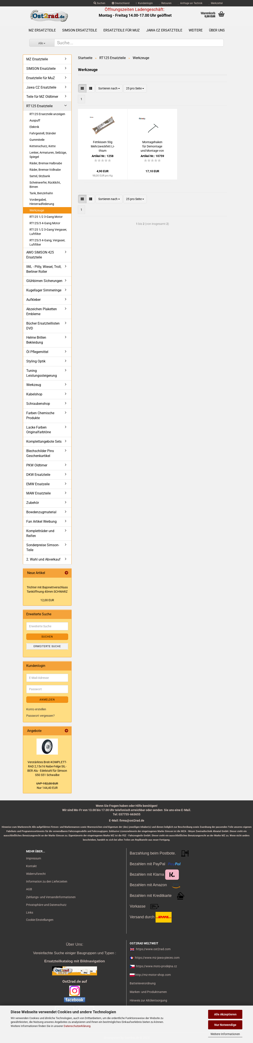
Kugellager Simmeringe (43, 290)
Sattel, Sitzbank (39, 176)
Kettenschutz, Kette (42, 146)
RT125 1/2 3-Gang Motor (46, 216)
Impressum (33, 858)
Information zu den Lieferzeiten (46, 881)
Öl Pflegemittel (37, 352)
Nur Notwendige (225, 1025)
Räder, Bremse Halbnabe (45, 163)
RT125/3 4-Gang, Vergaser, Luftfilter (47, 242)
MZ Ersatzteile (42, 30)
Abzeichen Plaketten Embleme (41, 311)
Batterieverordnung (143, 983)
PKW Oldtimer (36, 465)
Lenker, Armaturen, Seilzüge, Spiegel (48, 155)
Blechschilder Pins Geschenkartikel (40, 453)
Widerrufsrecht (36, 873)
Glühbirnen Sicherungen (44, 281)
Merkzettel (216, 3)
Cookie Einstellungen (39, 919)
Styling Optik (36, 361)
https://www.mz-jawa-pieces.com (157, 957)
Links (29, 912)
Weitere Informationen (225, 1034)
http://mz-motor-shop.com (153, 974)
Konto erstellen (36, 709)
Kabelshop (34, 394)
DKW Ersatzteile (38, 475)
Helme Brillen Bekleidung (36, 339)
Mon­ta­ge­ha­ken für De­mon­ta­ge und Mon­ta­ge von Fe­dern (152, 146)
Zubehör (32, 503)
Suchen (99, 3)
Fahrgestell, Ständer (42, 133)
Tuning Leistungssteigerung (41, 373)
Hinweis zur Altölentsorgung (148, 1000)
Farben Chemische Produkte (40, 415)
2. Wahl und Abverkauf (43, 559)
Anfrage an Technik (190, 3)
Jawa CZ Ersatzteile (164, 30)
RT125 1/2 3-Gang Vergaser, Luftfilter (48, 232)
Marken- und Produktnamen (148, 992)
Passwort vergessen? (40, 715)
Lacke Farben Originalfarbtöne (38, 429)
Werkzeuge (36, 210)
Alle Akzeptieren (225, 1014)
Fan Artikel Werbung (41, 521)
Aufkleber (33, 300)
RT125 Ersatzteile (39, 106)
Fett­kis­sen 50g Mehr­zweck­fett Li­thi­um (103, 146)
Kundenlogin (144, 3)
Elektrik (34, 127)
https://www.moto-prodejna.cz (156, 966)
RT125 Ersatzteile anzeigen (47, 114)
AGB (29, 889)
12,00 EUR (47, 600)
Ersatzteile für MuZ (121, 30)
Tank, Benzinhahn (41, 193)
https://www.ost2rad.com (153, 949)
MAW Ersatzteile (38, 493)
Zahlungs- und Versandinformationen (51, 897)
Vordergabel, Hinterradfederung (41, 202)
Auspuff (34, 120)
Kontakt (31, 866)
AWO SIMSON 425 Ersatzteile (40, 254)
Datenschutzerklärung (77, 1026)
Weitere (196, 30)
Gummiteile (36, 139)
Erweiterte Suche (47, 646)
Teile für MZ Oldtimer (42, 97)
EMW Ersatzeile (38, 484)
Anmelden (47, 699)
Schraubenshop (38, 404)
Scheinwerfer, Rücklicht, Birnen (45, 184)
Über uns (217, 30)
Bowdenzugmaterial (41, 512)
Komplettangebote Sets (44, 441)
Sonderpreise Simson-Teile (42, 547)
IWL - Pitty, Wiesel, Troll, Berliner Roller (43, 269)
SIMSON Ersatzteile (79, 30)
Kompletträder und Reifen (40, 533)
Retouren (165, 3)
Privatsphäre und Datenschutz (46, 905)
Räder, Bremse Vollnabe (45, 169)
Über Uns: (74, 944)
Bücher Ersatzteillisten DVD (43, 325)
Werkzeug (33, 385)
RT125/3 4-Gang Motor (44, 223)
